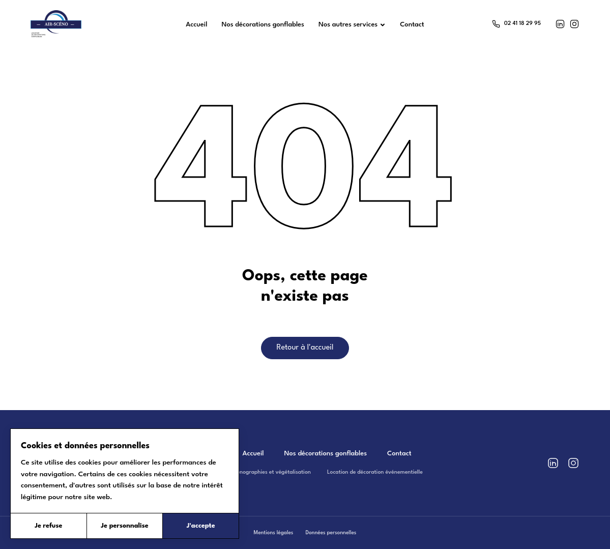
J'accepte (201, 526)
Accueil (253, 453)
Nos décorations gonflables (325, 453)
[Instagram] (574, 24)
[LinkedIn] (560, 24)
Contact (399, 453)
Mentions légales (274, 532)
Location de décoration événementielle (375, 472)
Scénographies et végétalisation (271, 472)
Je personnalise (124, 526)
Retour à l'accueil (305, 348)
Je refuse (48, 526)
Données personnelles (330, 532)
